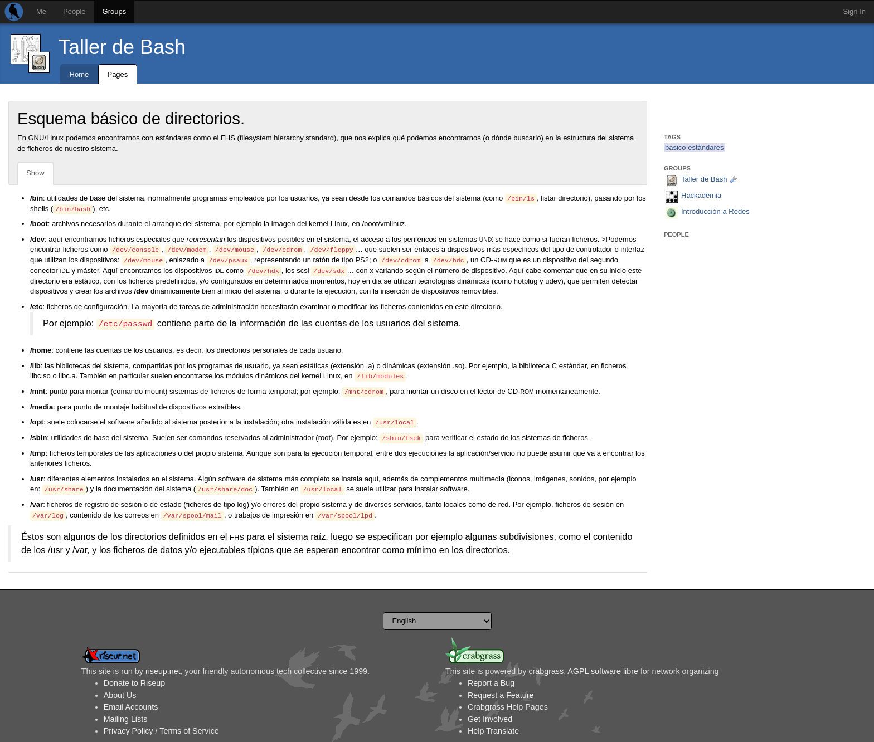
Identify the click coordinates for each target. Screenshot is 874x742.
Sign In (854, 11)
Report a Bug (491, 682)
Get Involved (490, 719)
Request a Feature (500, 695)
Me (41, 11)
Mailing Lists (126, 719)
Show (35, 173)
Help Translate (493, 730)
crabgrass (546, 671)
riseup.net (163, 671)
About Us (120, 695)
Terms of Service (189, 730)
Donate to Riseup (134, 682)
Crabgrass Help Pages (508, 706)
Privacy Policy (128, 730)
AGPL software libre (602, 671)
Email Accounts (131, 706)
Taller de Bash (122, 47)
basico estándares (694, 147)
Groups (115, 11)
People (74, 11)
